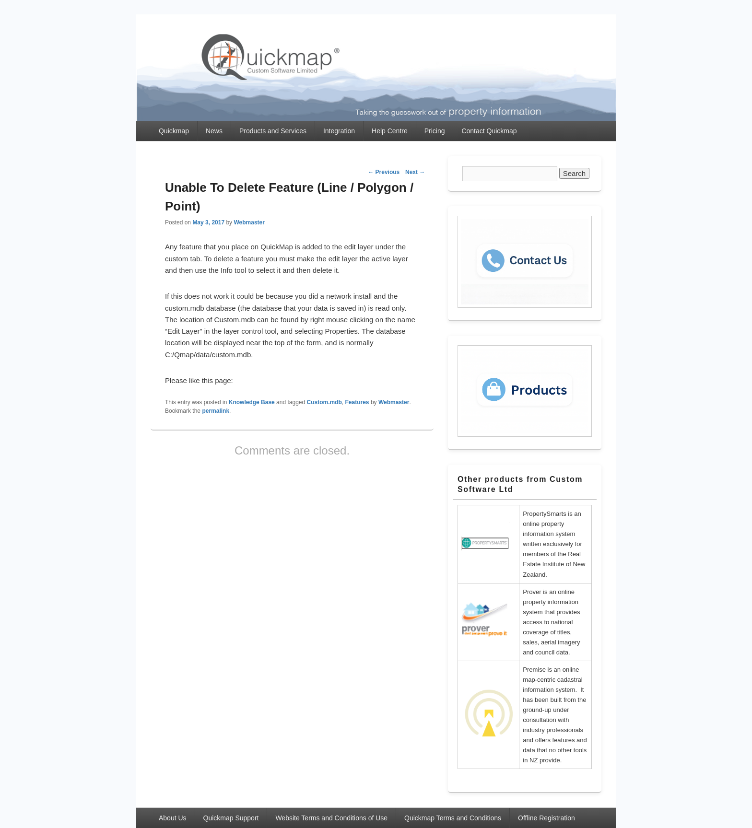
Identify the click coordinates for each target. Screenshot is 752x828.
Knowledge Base (252, 402)
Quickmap (174, 131)
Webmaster (249, 222)
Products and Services (272, 131)
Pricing (434, 131)
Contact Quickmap (489, 131)
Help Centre (390, 131)
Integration (339, 131)
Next (415, 172)
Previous (384, 172)
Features (357, 402)
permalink (215, 411)
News (214, 131)
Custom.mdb (324, 402)
